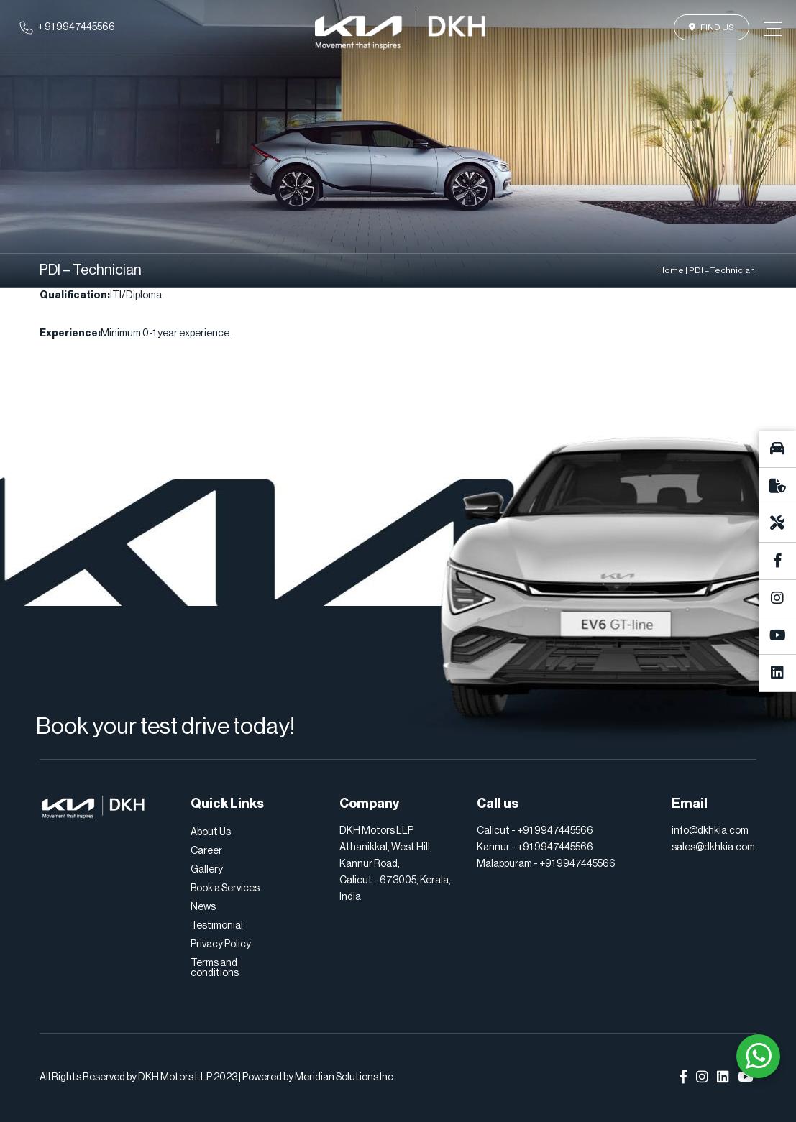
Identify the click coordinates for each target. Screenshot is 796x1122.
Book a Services (225, 888)
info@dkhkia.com (710, 831)
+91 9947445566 (555, 831)
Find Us (711, 27)
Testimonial (217, 926)
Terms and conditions (215, 968)
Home (671, 270)
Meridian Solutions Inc (344, 1077)
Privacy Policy (221, 944)
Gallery (207, 870)
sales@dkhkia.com (713, 847)
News (203, 907)
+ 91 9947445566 (76, 27)
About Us (211, 832)
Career (206, 851)
